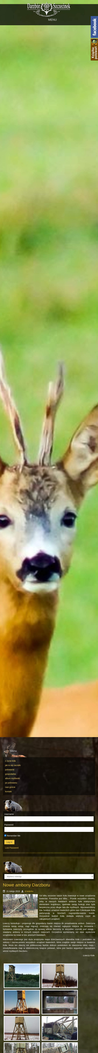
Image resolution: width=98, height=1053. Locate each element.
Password (8, 825)
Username (9, 814)
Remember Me (12, 836)
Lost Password (11, 848)
